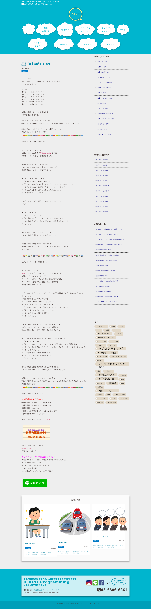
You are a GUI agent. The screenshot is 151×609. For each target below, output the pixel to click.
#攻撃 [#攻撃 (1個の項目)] (122, 379)
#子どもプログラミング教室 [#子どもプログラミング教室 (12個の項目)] (112, 364)
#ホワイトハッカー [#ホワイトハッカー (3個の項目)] (119, 356)
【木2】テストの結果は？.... (103, 108)
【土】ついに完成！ (101, 103)
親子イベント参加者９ (102, 196)
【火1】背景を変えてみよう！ (104, 72)
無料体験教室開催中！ (102, 275)
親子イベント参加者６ (102, 211)
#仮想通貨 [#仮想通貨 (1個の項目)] (100, 360)
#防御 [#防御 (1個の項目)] (108, 394)
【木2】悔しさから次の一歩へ (104, 87)
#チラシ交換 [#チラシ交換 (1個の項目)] (113, 345)
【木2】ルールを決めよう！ (103, 61)
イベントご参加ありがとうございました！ (107, 301)
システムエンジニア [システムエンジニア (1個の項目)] (120, 394)
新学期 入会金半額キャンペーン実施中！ (106, 270)
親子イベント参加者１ (102, 180)
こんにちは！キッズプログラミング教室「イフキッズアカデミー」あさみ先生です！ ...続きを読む (73, 552)
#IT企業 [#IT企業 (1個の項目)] (113, 326)
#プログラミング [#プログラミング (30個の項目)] (111, 348)
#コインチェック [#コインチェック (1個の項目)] (101, 341)
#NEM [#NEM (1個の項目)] (98, 330)
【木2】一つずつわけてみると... (104, 134)
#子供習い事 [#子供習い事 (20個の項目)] (107, 378)
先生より (25, 71)
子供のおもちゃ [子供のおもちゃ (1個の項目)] (112, 402)
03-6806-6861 (31, 3)
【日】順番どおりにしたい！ (103, 77)
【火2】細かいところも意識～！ (104, 113)
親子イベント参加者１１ (102, 185)
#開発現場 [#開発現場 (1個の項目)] (100, 394)
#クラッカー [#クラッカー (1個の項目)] (119, 334)
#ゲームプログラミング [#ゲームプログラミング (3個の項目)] (106, 338)
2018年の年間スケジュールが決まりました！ (107, 296)
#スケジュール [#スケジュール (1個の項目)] (101, 345)
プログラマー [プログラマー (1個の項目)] (124, 398)
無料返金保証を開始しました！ (104, 249)
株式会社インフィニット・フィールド (46, 590)
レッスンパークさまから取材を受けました (107, 234)
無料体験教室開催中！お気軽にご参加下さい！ (108, 255)
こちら (47, 419)
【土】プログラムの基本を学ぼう (105, 82)
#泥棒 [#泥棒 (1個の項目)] (122, 383)
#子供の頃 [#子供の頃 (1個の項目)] (123, 375)
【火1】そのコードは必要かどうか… (105, 118)
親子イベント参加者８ (102, 201)
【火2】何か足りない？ (102, 92)
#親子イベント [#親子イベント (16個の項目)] (108, 390)
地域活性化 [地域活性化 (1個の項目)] (100, 402)
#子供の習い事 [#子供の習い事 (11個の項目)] (107, 374)
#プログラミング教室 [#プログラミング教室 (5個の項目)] (107, 353)
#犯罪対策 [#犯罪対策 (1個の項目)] (100, 387)
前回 (23, 273)
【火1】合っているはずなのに (104, 98)
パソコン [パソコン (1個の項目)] (113, 398)
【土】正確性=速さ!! (101, 129)
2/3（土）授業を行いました (103, 286)
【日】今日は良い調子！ (102, 124)
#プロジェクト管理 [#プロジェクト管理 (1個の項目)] (102, 356)
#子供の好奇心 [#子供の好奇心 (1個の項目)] (108, 371)
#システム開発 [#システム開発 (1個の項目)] (114, 341)
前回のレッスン (46, 153)
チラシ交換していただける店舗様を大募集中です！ (109, 281)
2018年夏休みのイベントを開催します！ (106, 260)
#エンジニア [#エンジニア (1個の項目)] (117, 330)
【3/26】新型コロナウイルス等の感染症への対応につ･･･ (111, 239)
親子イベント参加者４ (102, 165)
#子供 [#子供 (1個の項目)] (98, 371)
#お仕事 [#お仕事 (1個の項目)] (107, 330)
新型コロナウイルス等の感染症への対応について (109, 244)
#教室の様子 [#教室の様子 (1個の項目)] (100, 383)
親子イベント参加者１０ (102, 191)
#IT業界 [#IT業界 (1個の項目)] (122, 326)
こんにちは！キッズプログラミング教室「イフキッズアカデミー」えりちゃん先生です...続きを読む (40, 553)
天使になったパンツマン (102, 265)
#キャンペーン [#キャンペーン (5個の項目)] (104, 334)
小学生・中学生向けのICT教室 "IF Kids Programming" (74, 603)
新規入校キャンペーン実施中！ (104, 291)
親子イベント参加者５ (102, 159)
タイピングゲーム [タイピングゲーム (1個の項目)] (102, 398)
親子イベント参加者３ (102, 170)
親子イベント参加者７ (102, 206)
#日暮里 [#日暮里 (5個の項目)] (112, 383)
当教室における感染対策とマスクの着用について (109, 229)
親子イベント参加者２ (102, 175)
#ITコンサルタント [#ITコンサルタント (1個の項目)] (102, 326)
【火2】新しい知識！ (101, 66)
